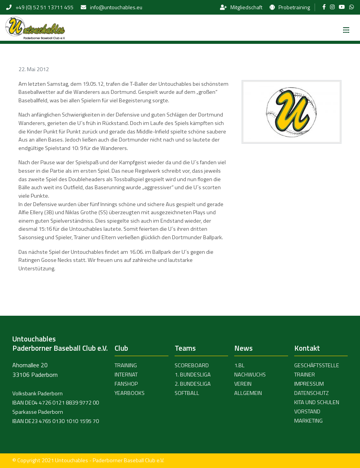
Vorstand (307, 411)
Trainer (304, 374)
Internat (126, 374)
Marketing (308, 420)
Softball (187, 393)
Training (126, 365)
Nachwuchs (250, 374)
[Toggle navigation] (346, 27)
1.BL (239, 365)
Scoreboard (192, 365)
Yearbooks (130, 393)
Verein (243, 384)
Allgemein (248, 393)
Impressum (309, 384)
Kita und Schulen (316, 402)
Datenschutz (311, 393)
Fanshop (126, 384)
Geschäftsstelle (316, 365)
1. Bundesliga (193, 374)
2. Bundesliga (193, 384)
